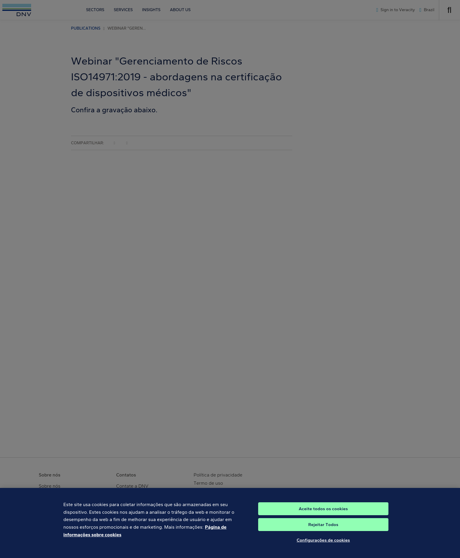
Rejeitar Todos (323, 527)
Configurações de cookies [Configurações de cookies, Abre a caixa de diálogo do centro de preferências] (323, 543)
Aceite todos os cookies (323, 511)
